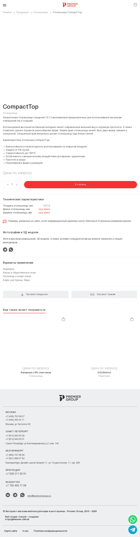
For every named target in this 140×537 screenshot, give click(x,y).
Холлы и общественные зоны (19, 273)
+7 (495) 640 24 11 (15, 420)
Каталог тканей (102, 294)
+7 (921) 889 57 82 (15, 459)
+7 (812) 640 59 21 (15, 439)
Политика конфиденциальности (50, 531)
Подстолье (104, 374)
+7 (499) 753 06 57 (15, 416)
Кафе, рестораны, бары (16, 280)
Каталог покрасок (34, 294)
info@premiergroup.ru (39, 496)
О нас (25, 531)
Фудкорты (8, 269)
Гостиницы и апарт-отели (17, 276)
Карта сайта (10, 531)
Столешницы (36, 374)
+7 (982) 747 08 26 (15, 455)
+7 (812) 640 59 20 (15, 436)
